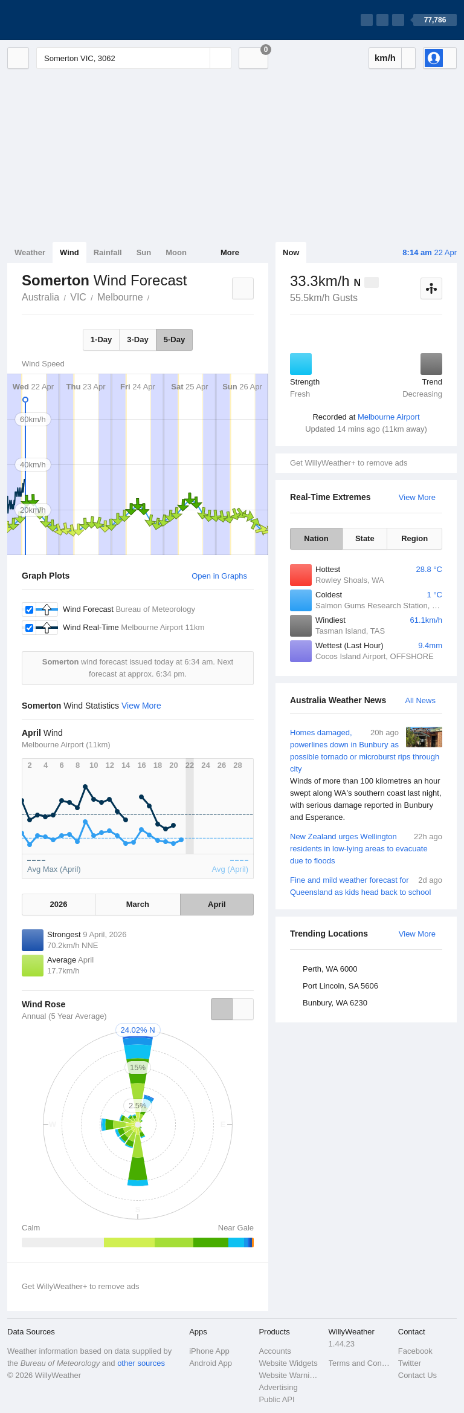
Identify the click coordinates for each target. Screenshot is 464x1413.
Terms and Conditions (360, 1363)
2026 (59, 904)
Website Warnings (290, 1375)
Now (291, 252)
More (230, 252)
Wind (69, 252)
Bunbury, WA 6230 (335, 1002)
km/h (385, 58)
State (365, 538)
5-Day (174, 339)
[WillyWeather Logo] (64, 20)
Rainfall (108, 252)
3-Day (137, 339)
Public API (276, 1399)
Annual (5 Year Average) (64, 1016)
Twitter (409, 1363)
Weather (29, 252)
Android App (210, 1363)
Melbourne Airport (389, 416)
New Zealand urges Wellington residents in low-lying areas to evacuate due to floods (366, 848)
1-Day (101, 339)
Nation (316, 538)
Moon (176, 252)
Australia (40, 297)
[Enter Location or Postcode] (133, 58)
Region (414, 538)
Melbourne (120, 297)
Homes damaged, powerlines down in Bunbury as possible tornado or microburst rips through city (366, 775)
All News (420, 700)
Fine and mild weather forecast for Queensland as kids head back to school (366, 885)
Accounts (275, 1351)
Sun (144, 252)
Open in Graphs (219, 575)
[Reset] (199, 58)
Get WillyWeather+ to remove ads (348, 462)
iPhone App (209, 1351)
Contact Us (417, 1375)
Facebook (415, 1351)
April (217, 904)
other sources (141, 1363)
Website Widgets (288, 1363)
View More (417, 497)
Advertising (278, 1387)
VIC (78, 297)
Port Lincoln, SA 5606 (340, 985)
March (137, 904)
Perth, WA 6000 (330, 968)
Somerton (156, 296)
